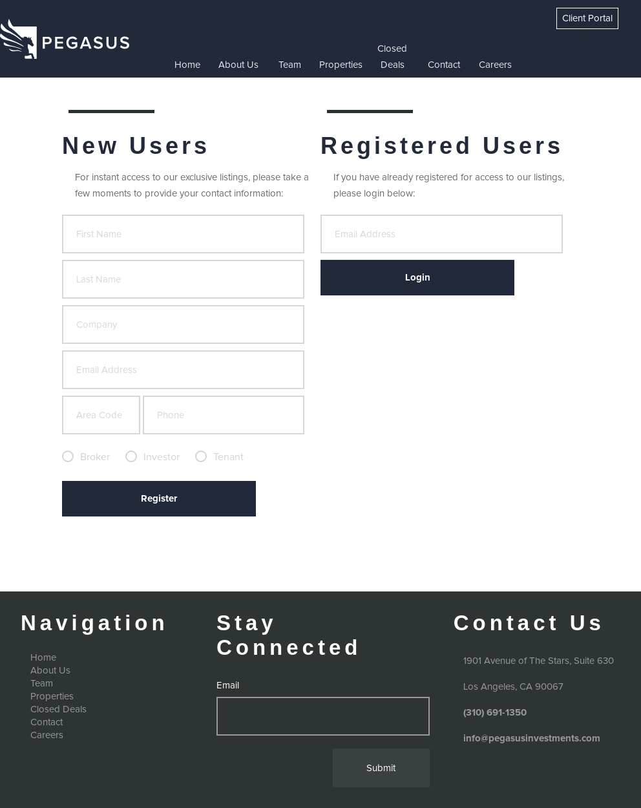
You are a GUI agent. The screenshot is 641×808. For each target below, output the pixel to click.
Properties (341, 65)
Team (289, 65)
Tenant (228, 457)
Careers (495, 65)
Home (187, 65)
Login (417, 277)
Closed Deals (392, 57)
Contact (444, 65)
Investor (161, 457)
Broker (95, 457)
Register (159, 499)
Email (227, 685)
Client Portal (587, 18)
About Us (238, 65)
